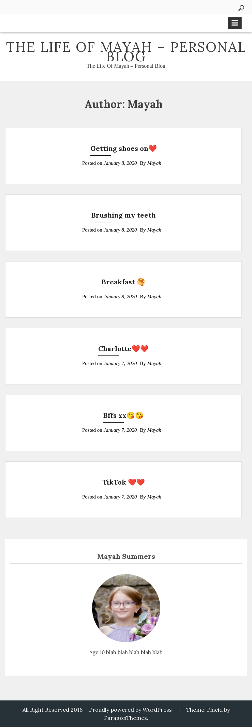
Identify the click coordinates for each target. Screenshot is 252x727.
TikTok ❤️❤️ (123, 482)
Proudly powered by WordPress (130, 709)
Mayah (154, 163)
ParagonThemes (125, 717)
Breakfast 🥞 (123, 282)
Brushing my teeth (123, 215)
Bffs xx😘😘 (123, 415)
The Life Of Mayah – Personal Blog (126, 51)
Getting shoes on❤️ (123, 148)
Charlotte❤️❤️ (123, 348)
